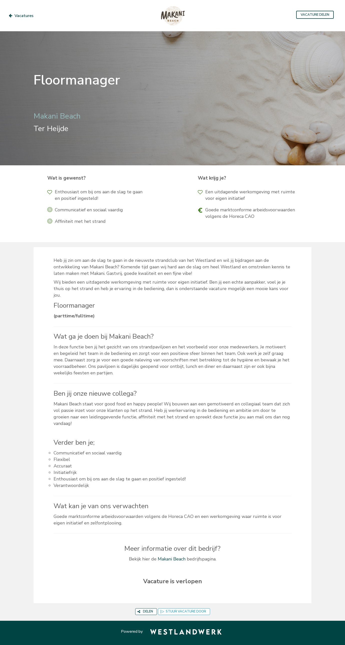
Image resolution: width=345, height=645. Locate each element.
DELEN (145, 611)
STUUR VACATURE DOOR (183, 611)
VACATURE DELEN (315, 15)
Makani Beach (172, 559)
